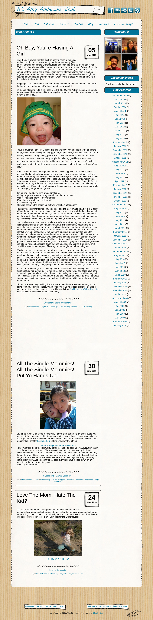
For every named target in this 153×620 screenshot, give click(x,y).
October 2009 (120, 294)
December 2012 (120, 150)
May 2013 (120, 138)
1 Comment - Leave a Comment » (58, 303)
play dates (64, 574)
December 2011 (120, 193)
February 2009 (120, 321)
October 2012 (120, 158)
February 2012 (120, 185)
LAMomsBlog (65, 307)
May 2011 (120, 220)
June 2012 (120, 173)
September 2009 (120, 298)
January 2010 (120, 282)
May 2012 (120, 177)
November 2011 (120, 197)
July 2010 (120, 259)
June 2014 (120, 119)
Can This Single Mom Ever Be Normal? (58, 445)
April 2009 (120, 318)
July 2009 (120, 306)
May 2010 (120, 267)
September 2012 (120, 162)
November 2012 (120, 154)
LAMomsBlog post (58, 480)
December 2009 (120, 286)
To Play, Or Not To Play (58, 559)
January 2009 (120, 325)
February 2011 (120, 232)
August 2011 (120, 208)
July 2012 (120, 169)
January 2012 (120, 189)
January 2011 (120, 236)
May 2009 (120, 314)
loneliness (70, 480)
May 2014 (120, 123)
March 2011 (120, 228)
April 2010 (120, 271)
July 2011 (120, 212)
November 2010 (119, 243)
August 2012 (120, 165)
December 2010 (120, 240)
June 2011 (120, 216)
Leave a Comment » (57, 570)
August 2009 (120, 302)
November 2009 (120, 290)
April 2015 (120, 99)
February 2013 (120, 142)
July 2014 (120, 115)
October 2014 (120, 107)
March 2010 (120, 275)
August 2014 (120, 111)
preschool (79, 480)
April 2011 (120, 224)
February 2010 (120, 279)
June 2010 (120, 263)
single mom (89, 480)
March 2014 (120, 130)
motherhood (75, 307)
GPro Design (97, 613)
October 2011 (120, 201)
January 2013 (120, 146)
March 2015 (120, 103)
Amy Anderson (33, 307)
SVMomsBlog (87, 307)
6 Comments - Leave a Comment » (58, 476)
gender (52, 307)
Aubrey (36, 480)
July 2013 (120, 134)
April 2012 (119, 181)
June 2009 (120, 310)
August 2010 (120, 255)
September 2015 (120, 95)
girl (57, 307)
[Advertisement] (122, 352)
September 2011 (120, 204)
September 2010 (120, 251)
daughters (44, 307)
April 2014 (120, 126)
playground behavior (76, 574)
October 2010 (120, 247)
